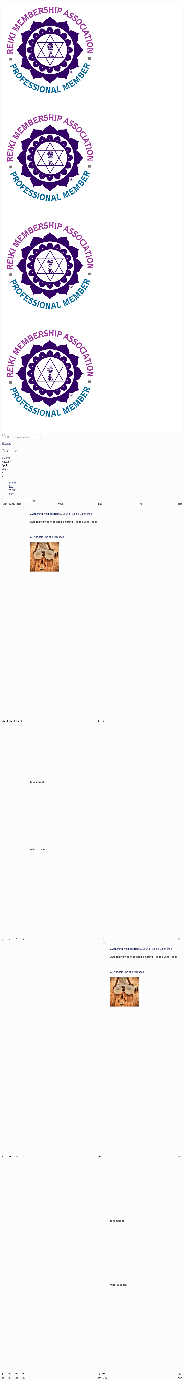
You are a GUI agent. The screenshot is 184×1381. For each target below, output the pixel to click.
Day (11, 493)
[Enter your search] (25, 437)
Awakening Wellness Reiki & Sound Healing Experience (64, 521)
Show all (6, 443)
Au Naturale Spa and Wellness (47, 536)
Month (12, 482)
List (11, 486)
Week (12, 490)
